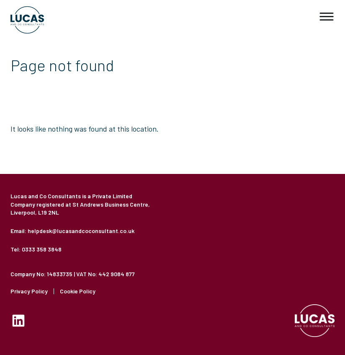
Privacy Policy (29, 291)
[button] (327, 16)
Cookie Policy (77, 291)
